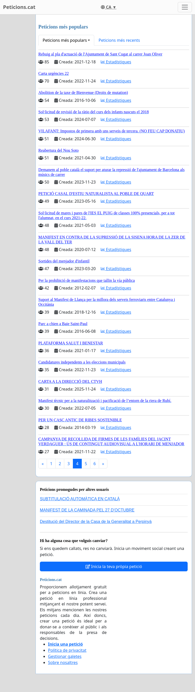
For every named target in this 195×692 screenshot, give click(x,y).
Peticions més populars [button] (65, 40)
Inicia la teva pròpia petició (114, 566)
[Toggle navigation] (185, 7)
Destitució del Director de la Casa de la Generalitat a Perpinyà (96, 521)
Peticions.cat (19, 7)
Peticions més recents (119, 40)
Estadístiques (116, 62)
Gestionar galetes (65, 656)
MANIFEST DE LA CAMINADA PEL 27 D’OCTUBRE (87, 510)
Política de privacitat (67, 650)
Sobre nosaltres (63, 662)
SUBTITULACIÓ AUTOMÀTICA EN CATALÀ (80, 499)
